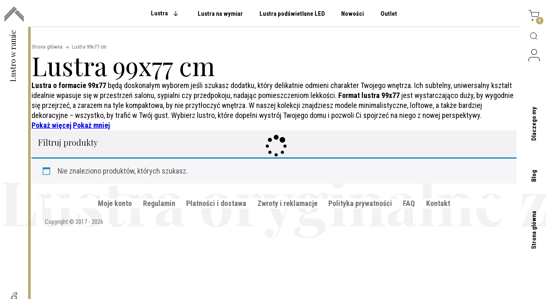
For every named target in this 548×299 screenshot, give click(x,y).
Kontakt (438, 203)
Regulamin (159, 203)
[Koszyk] (534, 16)
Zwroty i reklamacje (287, 203)
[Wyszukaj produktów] (534, 37)
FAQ (409, 203)
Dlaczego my (534, 124)
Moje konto (115, 203)
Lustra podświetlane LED (292, 13)
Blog (534, 176)
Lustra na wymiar (220, 13)
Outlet (389, 13)
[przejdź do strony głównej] (14, 15)
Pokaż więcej (51, 125)
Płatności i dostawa (216, 203)
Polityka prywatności (360, 203)
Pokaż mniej (91, 125)
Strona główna (534, 230)
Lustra (159, 13)
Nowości (352, 13)
